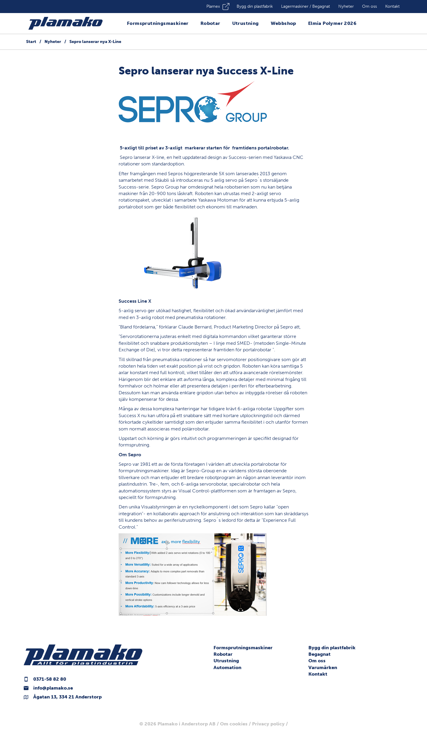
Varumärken (322, 667)
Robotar (210, 23)
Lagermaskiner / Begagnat (305, 6)
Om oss (369, 6)
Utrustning (245, 23)
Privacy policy (268, 724)
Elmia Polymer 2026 (332, 23)
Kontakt (392, 6)
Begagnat (319, 654)
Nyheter (346, 6)
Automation (227, 667)
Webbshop (283, 23)
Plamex (213, 6)
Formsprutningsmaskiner (158, 23)
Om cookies (234, 724)
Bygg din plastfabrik (255, 6)
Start (31, 41)
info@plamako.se (53, 688)
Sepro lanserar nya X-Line (95, 41)
